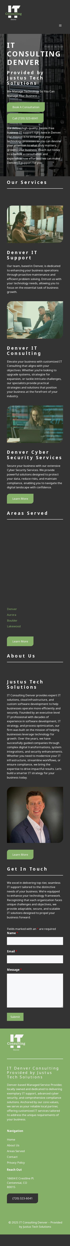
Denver (12, 609)
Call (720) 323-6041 (25, 118)
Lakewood (14, 626)
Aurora (11, 615)
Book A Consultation (25, 107)
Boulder (12, 620)
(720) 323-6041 (22, 1198)
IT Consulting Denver (47, 12)
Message (14, 970)
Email (12, 951)
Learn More (20, 499)
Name (12, 933)
